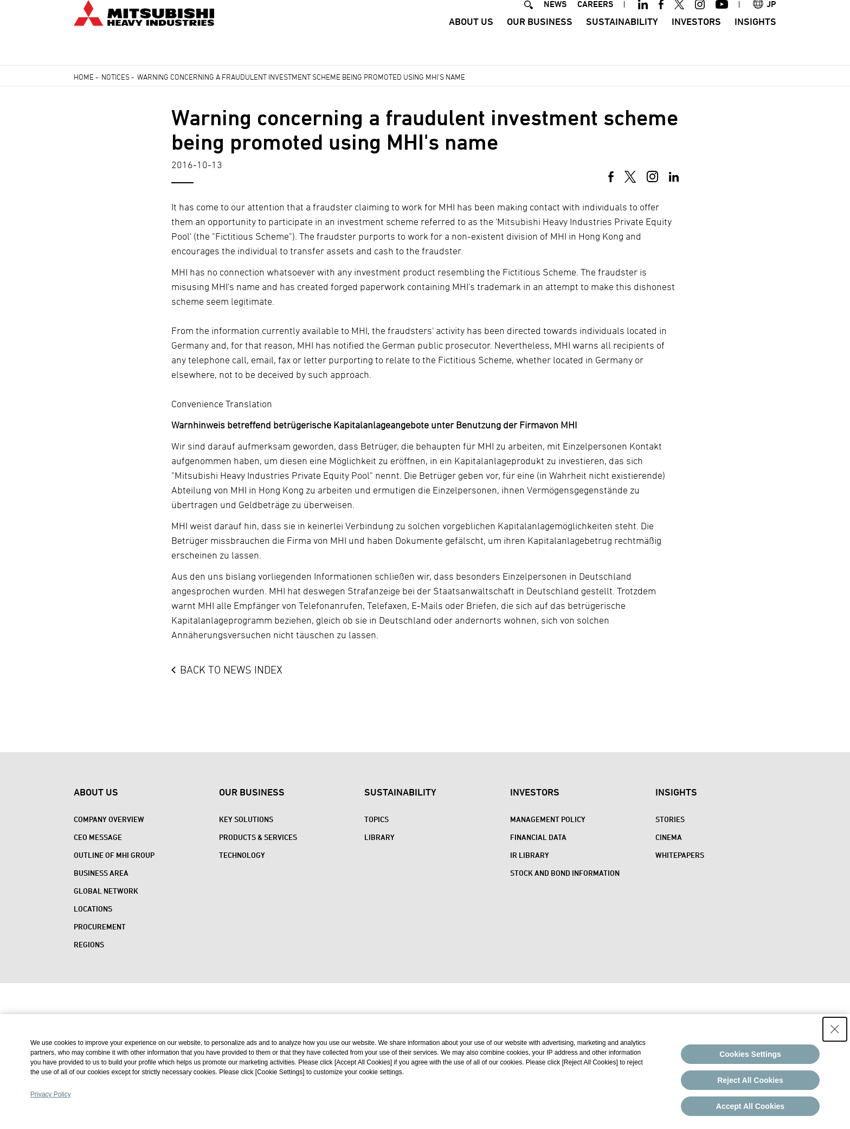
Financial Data (538, 837)
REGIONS (89, 944)
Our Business (539, 41)
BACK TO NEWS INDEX (231, 670)
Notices (115, 76)
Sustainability (622, 41)
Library (379, 837)
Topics (376, 819)
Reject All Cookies (750, 1080)
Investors (696, 41)
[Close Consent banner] (835, 1029)
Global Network (106, 890)
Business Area (101, 872)
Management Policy (547, 819)
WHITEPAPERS (679, 854)
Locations (93, 908)
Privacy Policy (50, 1094)
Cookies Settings (750, 1054)
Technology (242, 854)
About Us (471, 41)
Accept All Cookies (750, 1106)
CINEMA (668, 837)
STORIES (670, 819)
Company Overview (109, 819)
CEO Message (98, 837)
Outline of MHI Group (114, 854)
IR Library (529, 854)
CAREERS (595, 23)
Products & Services (258, 837)
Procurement (100, 926)
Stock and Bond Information (565, 872)
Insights (755, 41)
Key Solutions (246, 819)
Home (84, 76)
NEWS (555, 23)
